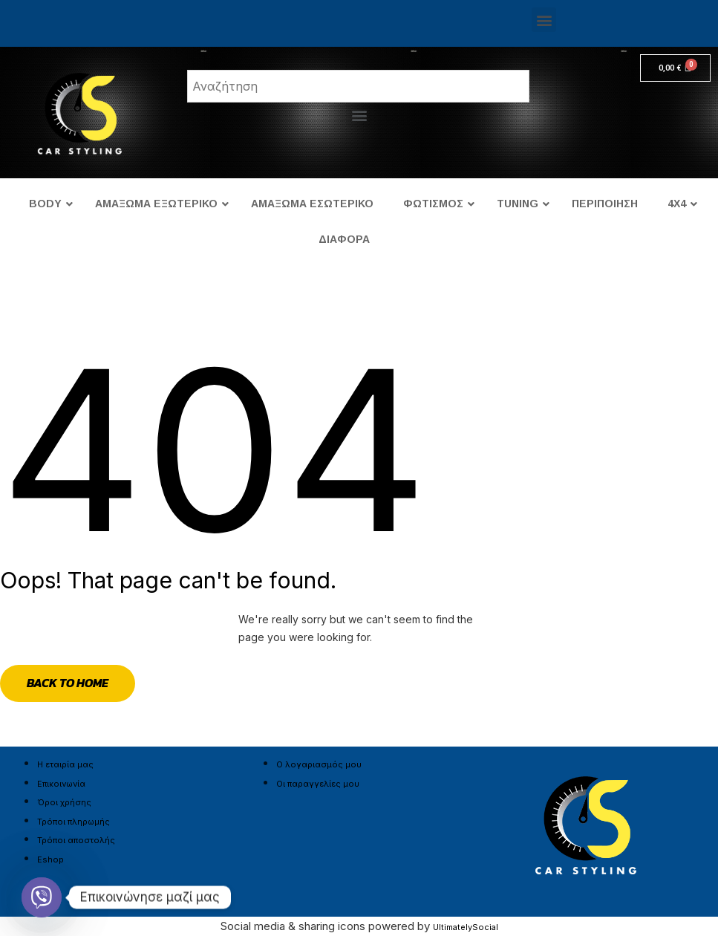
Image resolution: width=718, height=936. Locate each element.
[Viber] (42, 897)
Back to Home (67, 683)
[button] (544, 19)
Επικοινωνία (61, 784)
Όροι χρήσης (64, 802)
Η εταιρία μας (65, 764)
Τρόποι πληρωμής (73, 821)
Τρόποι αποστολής (76, 840)
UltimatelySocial (465, 927)
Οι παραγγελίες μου (317, 784)
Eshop (50, 859)
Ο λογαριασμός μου (319, 764)
